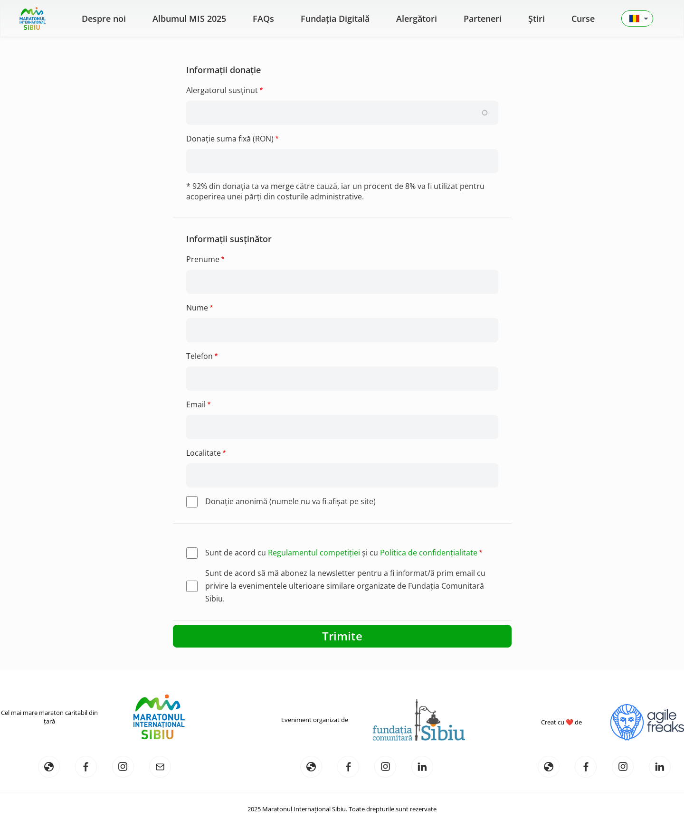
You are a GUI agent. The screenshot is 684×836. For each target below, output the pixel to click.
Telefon (199, 356)
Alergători (416, 18)
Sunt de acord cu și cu (341, 552)
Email (196, 404)
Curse (583, 18)
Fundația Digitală (335, 18)
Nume (197, 307)
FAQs (263, 18)
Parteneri (483, 18)
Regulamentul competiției (314, 552)
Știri (536, 18)
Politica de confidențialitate (428, 552)
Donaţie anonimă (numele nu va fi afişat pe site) (290, 501)
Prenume (202, 259)
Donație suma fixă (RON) (230, 138)
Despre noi (104, 18)
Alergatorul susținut (222, 90)
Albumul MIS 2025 (189, 18)
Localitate (203, 453)
